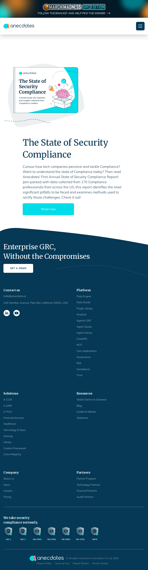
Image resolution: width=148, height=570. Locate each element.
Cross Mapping (12, 454)
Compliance (83, 369)
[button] (140, 26)
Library (7, 442)
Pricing (7, 496)
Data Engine (84, 296)
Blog (79, 405)
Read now (48, 209)
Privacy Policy (44, 563)
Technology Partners (88, 484)
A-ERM (7, 405)
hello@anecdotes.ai (14, 296)
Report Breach (81, 563)
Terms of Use (62, 563)
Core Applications (87, 351)
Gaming (8, 436)
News (6, 484)
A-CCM (7, 399)
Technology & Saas (14, 430)
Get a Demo (18, 268)
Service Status (100, 563)
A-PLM (7, 411)
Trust (79, 375)
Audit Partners (85, 496)
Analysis (81, 314)
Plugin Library (85, 308)
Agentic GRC (84, 320)
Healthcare (9, 423)
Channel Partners (87, 490)
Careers (7, 490)
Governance (84, 357)
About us (8, 478)
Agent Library (84, 332)
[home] (18, 26)
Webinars (82, 417)
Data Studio (83, 302)
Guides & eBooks (86, 411)
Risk (79, 363)
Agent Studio (84, 326)
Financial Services (13, 417)
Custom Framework (14, 448)
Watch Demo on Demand (91, 399)
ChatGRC (82, 338)
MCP (79, 344)
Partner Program (86, 478)
